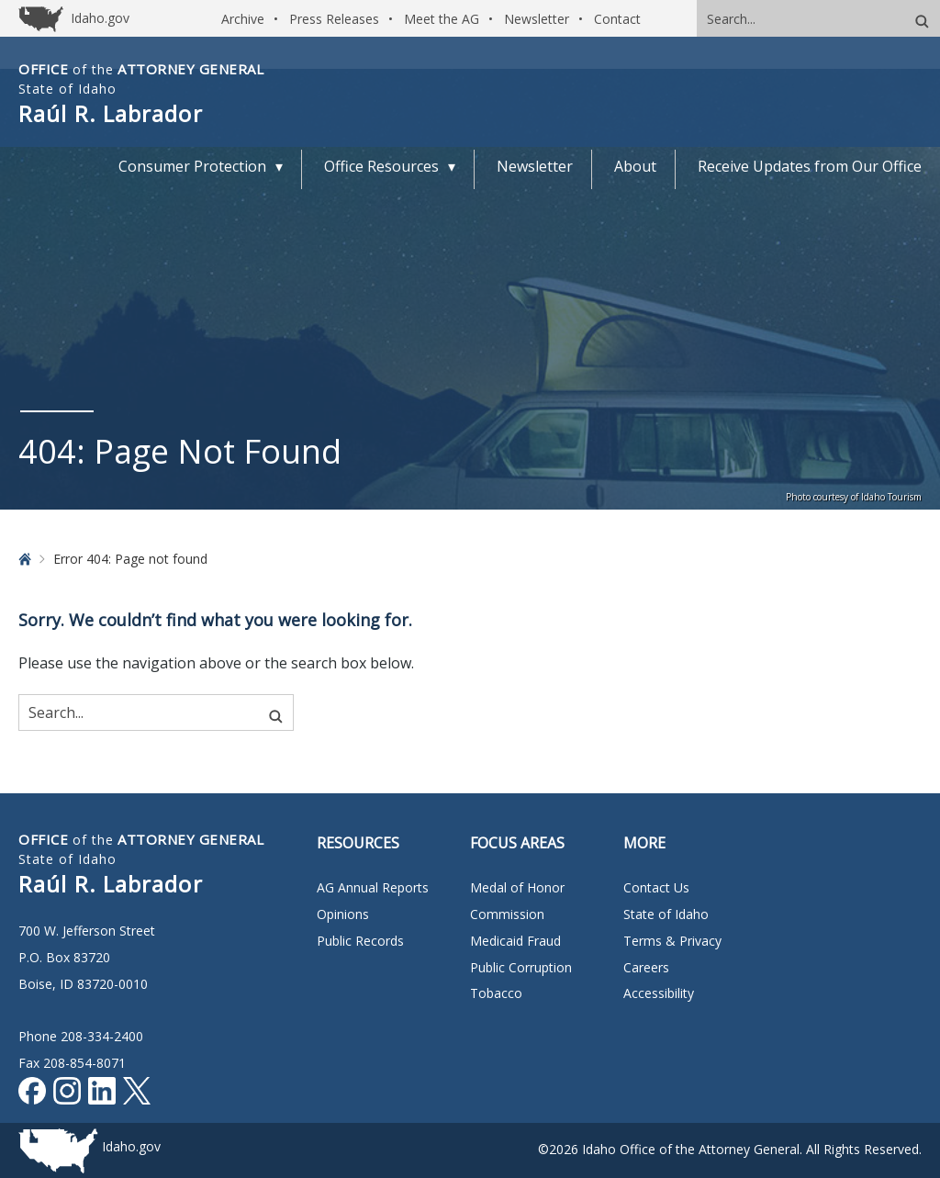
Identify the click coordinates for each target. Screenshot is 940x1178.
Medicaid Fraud (515, 940)
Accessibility (658, 993)
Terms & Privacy (672, 940)
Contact (617, 19)
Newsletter (536, 19)
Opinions (343, 914)
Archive (242, 19)
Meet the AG (441, 19)
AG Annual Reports (373, 887)
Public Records (360, 940)
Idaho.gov (131, 1146)
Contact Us (656, 887)
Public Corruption (521, 967)
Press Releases (334, 19)
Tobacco (496, 993)
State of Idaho (666, 914)
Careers (646, 967)
